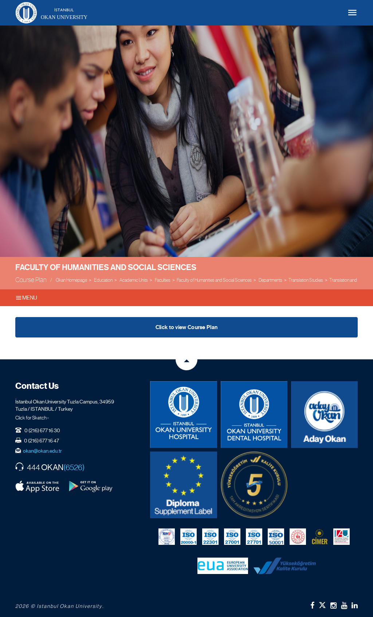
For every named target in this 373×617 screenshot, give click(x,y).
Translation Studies (305, 280)
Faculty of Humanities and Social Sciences (105, 267)
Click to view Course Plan (187, 327)
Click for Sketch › (32, 418)
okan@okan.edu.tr (42, 451)
